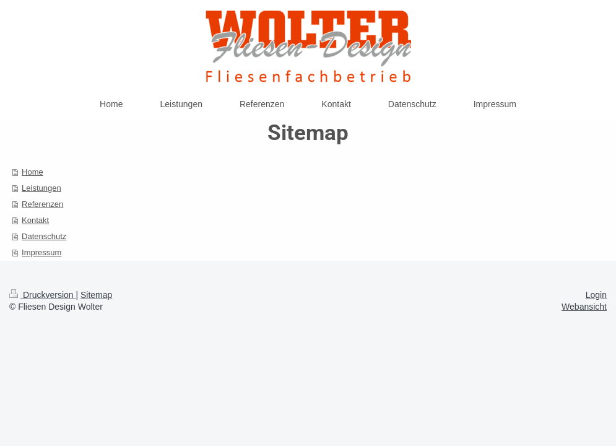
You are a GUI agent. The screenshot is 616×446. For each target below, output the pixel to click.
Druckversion (42, 295)
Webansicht (584, 307)
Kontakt (35, 220)
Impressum (41, 252)
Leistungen (41, 188)
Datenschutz (44, 236)
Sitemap (96, 295)
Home (32, 172)
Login (596, 295)
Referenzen (42, 204)
